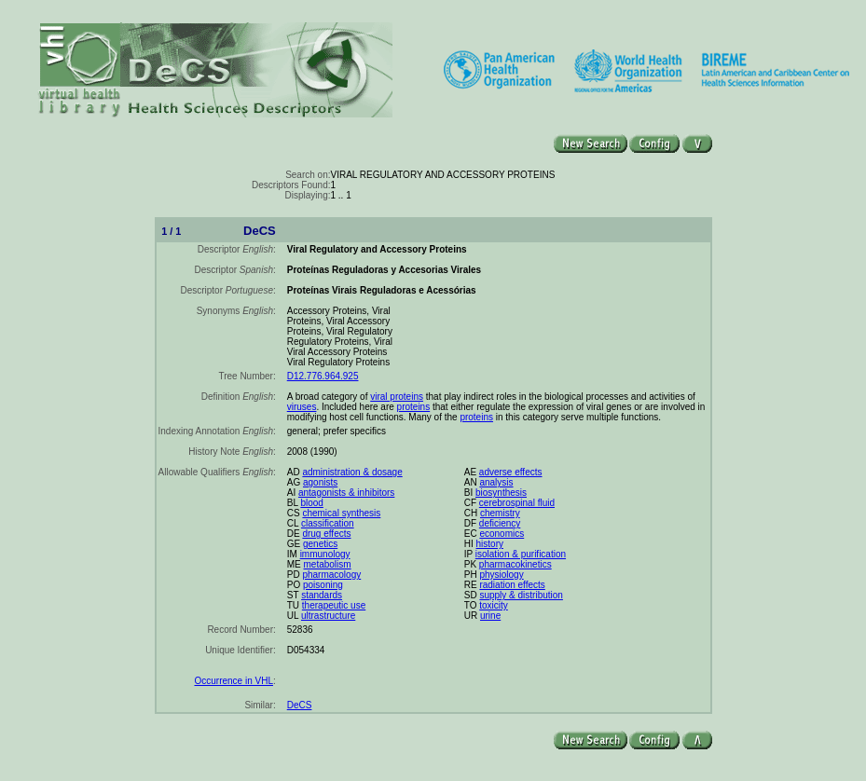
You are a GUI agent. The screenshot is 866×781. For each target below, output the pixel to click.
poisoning (323, 585)
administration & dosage (352, 472)
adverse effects (511, 472)
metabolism (327, 564)
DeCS (299, 705)
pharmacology (331, 574)
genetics (320, 544)
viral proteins (396, 396)
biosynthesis (501, 492)
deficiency (499, 523)
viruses (302, 407)
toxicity (493, 605)
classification (327, 523)
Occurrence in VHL (233, 681)
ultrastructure (328, 615)
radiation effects (511, 585)
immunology (325, 554)
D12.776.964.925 (323, 376)
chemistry (500, 513)
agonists (320, 482)
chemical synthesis (341, 513)
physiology (501, 574)
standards (321, 595)
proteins (414, 407)
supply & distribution (521, 595)
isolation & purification (520, 554)
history (489, 544)
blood (311, 503)
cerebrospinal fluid (517, 503)
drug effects (326, 533)
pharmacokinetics (515, 564)
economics (501, 533)
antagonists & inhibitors (346, 492)
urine (490, 615)
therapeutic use (333, 605)
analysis (496, 482)
